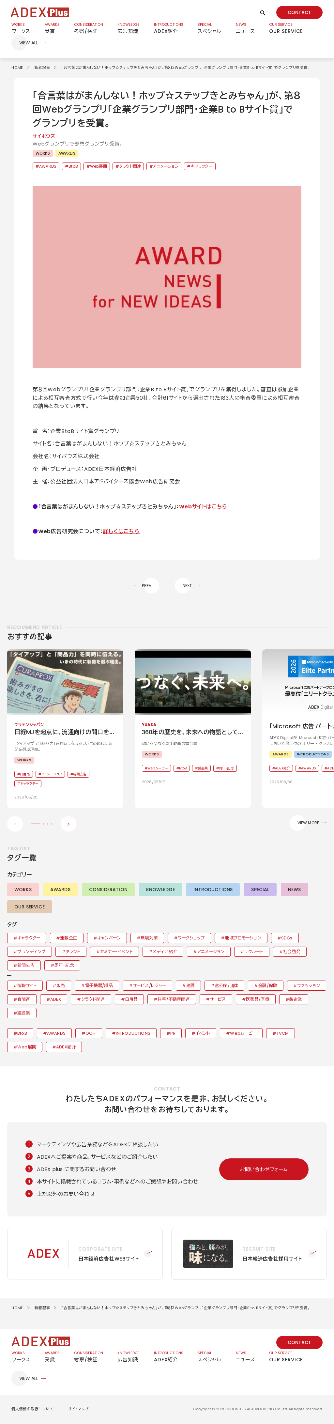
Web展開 (98, 167)
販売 (60, 986)
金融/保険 (267, 986)
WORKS (43, 154)
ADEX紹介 (66, 1048)
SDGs (287, 939)
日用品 (131, 1000)
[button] (167, 277)
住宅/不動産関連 (174, 1000)
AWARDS (66, 154)
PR (172, 1034)
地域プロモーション (243, 939)
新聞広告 (26, 966)
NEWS (294, 890)
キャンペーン (109, 939)
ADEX (55, 1000)
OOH (90, 1034)
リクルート (253, 952)
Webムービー (243, 1034)
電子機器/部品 (99, 986)
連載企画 (68, 939)
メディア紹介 (165, 952)
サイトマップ (78, 1409)
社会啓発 (291, 952)
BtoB (73, 167)
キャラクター (202, 167)
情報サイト (27, 986)
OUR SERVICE (29, 907)
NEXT (187, 586)
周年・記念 (64, 966)
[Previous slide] (15, 824)
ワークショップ (191, 939)
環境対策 (149, 939)
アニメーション (165, 167)
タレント (73, 952)
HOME (17, 68)
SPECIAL (260, 890)
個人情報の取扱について (32, 1409)
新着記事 (42, 68)
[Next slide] (68, 824)
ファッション (308, 986)
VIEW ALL (28, 43)
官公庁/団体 (226, 986)
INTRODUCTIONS (213, 890)
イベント (203, 1034)
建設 (190, 986)
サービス (218, 1000)
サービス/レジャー (149, 986)
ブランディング (31, 952)
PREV (146, 586)
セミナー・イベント (116, 952)
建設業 (23, 1014)
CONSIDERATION (108, 890)
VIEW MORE (308, 823)
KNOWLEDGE (160, 890)
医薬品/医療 (257, 1000)
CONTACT (299, 12)
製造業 (295, 1000)
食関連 (23, 1000)
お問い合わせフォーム (264, 1170)
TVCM (283, 1034)
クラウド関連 (130, 167)
